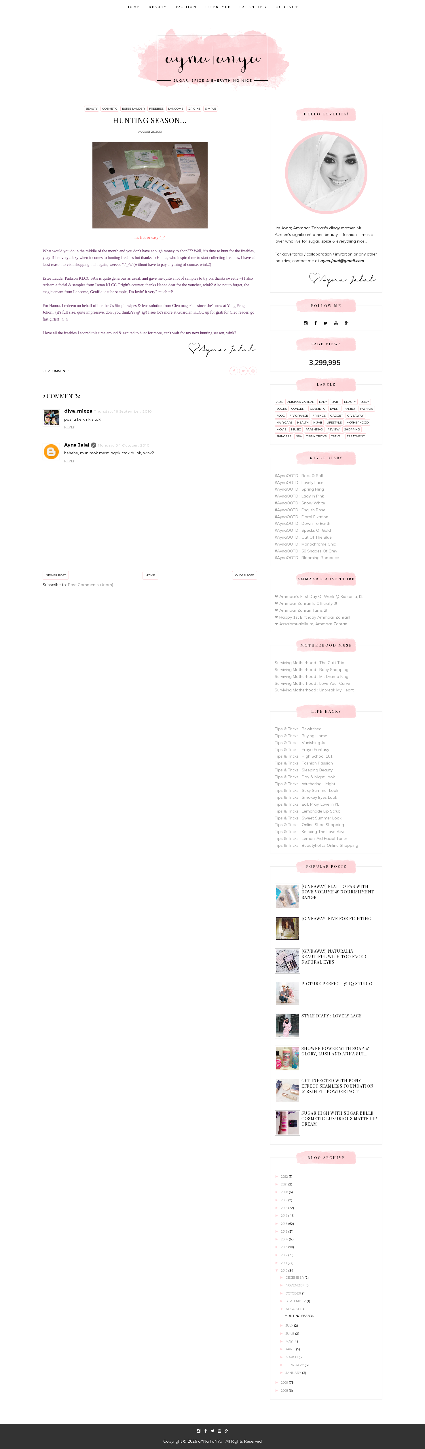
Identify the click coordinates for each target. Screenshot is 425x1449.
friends (319, 415)
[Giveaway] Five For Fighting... (338, 918)
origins (194, 108)
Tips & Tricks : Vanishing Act (301, 742)
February (295, 1365)
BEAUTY (158, 6)
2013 (284, 1247)
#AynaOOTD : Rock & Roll (299, 475)
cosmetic (109, 108)
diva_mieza (78, 411)
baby (323, 402)
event (335, 409)
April (291, 1349)
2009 (285, 1383)
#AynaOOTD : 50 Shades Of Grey (306, 551)
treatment (356, 436)
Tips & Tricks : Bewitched (298, 728)
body (365, 402)
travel (336, 436)
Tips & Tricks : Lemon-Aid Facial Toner (311, 838)
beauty (92, 108)
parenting (314, 429)
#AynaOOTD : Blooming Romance (307, 557)
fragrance (299, 415)
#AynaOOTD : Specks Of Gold (303, 530)
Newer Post (56, 575)
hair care (284, 422)
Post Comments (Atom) (90, 584)
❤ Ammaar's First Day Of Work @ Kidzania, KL (319, 596)
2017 (284, 1216)
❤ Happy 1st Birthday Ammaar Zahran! (312, 617)
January (294, 1373)
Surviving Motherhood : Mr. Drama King (311, 676)
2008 (285, 1391)
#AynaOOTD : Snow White (300, 503)
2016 (284, 1224)
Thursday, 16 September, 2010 (123, 411)
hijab (317, 422)
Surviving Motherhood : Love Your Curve (312, 683)
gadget (336, 415)
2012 (284, 1255)
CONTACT (287, 6)
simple (210, 108)
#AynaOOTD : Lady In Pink (299, 496)
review (333, 429)
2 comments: (58, 371)
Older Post (244, 575)
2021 (284, 1184)
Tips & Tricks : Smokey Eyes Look (306, 797)
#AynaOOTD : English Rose (300, 509)
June (290, 1334)
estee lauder (133, 108)
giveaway (355, 415)
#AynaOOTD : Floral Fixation (301, 516)
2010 (284, 1271)
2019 (284, 1200)
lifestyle (334, 422)
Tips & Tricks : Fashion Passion (304, 763)
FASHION (186, 6)
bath (335, 402)
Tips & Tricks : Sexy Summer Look (306, 790)
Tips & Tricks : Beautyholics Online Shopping (316, 845)
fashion (366, 409)
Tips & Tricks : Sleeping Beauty (304, 770)
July (290, 1326)
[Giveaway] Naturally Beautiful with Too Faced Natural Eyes (334, 956)
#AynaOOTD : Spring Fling (299, 489)
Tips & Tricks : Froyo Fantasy (302, 749)
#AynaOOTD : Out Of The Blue (303, 537)
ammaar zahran (300, 402)
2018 (284, 1208)
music (296, 429)
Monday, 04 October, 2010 (124, 445)
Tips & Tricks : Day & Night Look (305, 776)
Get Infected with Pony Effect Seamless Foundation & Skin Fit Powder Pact (337, 1086)
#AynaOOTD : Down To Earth (302, 523)
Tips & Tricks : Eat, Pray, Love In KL (307, 804)
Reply (69, 427)
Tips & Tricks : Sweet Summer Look (308, 818)
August (293, 1309)
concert (298, 409)
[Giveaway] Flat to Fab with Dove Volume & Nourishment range (337, 892)
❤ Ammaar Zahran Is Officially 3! (306, 603)
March (292, 1357)
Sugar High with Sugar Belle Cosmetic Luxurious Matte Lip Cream (339, 1118)
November (296, 1285)
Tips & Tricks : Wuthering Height (305, 783)
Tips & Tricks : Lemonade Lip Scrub (308, 811)
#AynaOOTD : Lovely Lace (299, 482)
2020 (285, 1192)
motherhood (357, 422)
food (280, 415)
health (303, 422)
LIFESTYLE (218, 6)
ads (279, 402)
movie (281, 429)
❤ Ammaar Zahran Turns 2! (301, 610)
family (349, 409)
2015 (284, 1231)
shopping (352, 429)
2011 (284, 1263)
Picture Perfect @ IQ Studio (337, 983)
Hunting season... (300, 1316)
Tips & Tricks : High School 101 (304, 756)
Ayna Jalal (76, 445)
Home (133, 6)
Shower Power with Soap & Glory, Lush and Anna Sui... (335, 1051)
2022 (285, 1177)
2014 (285, 1239)
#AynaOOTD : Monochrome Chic (305, 544)
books (281, 409)
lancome (175, 108)
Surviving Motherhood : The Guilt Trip (309, 662)
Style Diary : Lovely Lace (331, 1016)
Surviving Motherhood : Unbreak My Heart (314, 690)
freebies (156, 108)
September (296, 1301)
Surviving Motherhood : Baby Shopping (311, 669)
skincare (283, 436)
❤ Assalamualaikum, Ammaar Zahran (311, 623)
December (295, 1277)
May (289, 1341)
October (294, 1293)
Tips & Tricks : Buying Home (301, 735)
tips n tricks (316, 436)
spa (299, 436)
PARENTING (253, 6)
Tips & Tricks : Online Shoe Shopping (309, 824)
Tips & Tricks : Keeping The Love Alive (310, 831)
